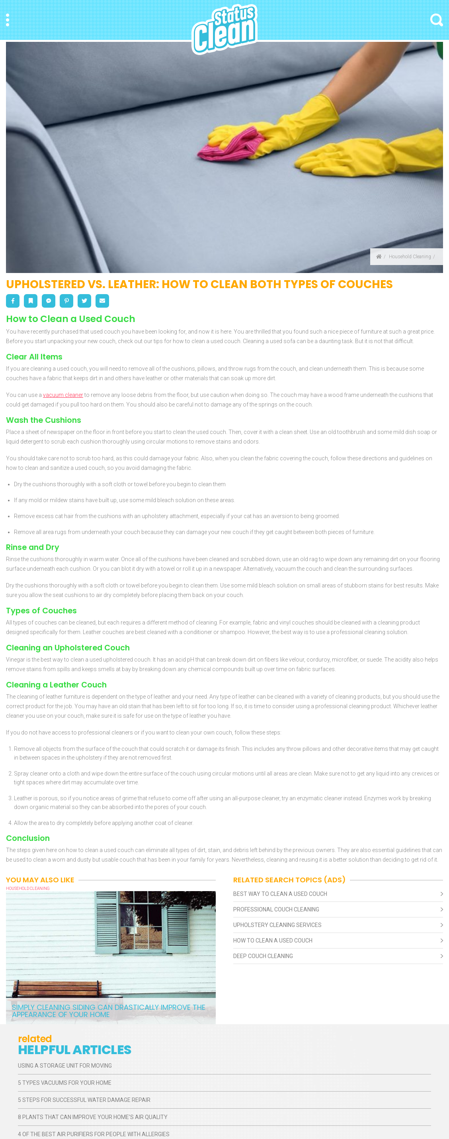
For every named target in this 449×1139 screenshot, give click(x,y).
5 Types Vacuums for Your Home (64, 1083)
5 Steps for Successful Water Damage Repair (84, 1100)
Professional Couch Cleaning (276, 909)
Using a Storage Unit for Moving (65, 1065)
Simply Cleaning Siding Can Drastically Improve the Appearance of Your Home (108, 1010)
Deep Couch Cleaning (263, 956)
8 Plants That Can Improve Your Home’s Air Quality (93, 1117)
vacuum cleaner (63, 395)
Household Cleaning (410, 256)
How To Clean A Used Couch (272, 940)
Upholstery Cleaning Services (277, 925)
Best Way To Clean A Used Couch (280, 894)
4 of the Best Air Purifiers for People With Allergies (94, 1134)
